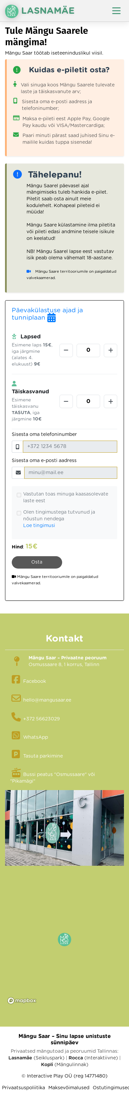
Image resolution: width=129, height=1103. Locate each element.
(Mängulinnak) (64, 1064)
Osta (36, 562)
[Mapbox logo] (22, 1000)
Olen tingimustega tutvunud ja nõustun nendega (59, 515)
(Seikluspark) (36, 1058)
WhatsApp (35, 737)
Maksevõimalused (68, 1088)
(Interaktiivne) (93, 1058)
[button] (64, 939)
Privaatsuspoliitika (23, 1088)
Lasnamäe (40, 11)
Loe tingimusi (39, 525)
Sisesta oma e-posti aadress (44, 460)
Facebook (34, 681)
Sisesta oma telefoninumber (44, 434)
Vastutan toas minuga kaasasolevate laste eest (65, 497)
